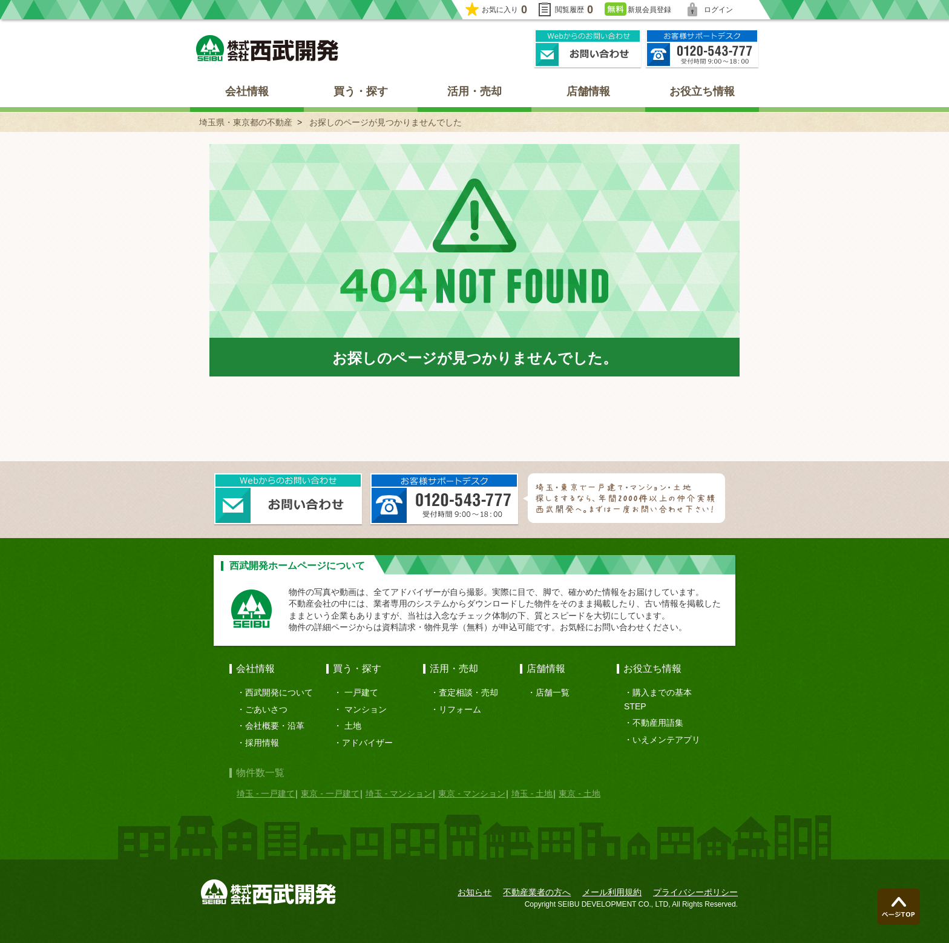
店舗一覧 (553, 692)
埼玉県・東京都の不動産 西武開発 (267, 48)
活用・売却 (474, 91)
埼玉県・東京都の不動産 (245, 122)
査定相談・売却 (468, 692)
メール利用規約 (612, 892)
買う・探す (360, 91)
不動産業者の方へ (537, 892)
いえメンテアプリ (666, 739)
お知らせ (474, 892)
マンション (365, 709)
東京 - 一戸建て (330, 793)
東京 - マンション (471, 793)
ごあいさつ (266, 709)
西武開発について (279, 692)
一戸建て (361, 692)
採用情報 (262, 743)
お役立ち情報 (702, 91)
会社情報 (247, 91)
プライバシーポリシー (695, 892)
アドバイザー (367, 743)
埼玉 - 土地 (532, 793)
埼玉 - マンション (399, 793)
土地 (352, 726)
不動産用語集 (657, 723)
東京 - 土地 (579, 793)
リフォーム (460, 709)
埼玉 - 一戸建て (266, 793)
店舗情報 (588, 91)
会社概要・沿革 (274, 726)
